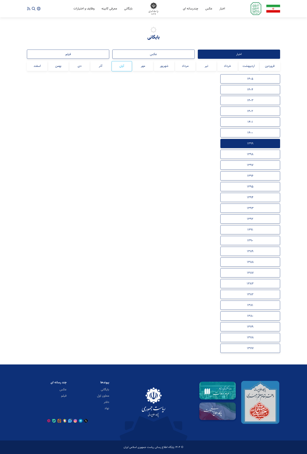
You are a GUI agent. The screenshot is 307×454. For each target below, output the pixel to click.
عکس (208, 8)
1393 (250, 208)
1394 (250, 197)
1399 (250, 143)
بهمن (58, 65)
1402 (250, 111)
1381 (250, 305)
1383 (250, 283)
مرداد (185, 65)
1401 (250, 122)
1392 (250, 219)
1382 (250, 294)
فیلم (68, 54)
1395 (250, 186)
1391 (250, 229)
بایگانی (128, 8)
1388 (250, 262)
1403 (250, 100)
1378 (250, 337)
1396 (250, 175)
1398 (250, 154)
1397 (250, 165)
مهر (143, 65)
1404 (250, 89)
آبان (121, 66)
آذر (100, 65)
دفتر (106, 402)
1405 (250, 78)
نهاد (106, 408)
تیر (206, 65)
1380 (250, 316)
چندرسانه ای (190, 8)
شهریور (164, 65)
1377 (250, 348)
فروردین (270, 65)
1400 (250, 132)
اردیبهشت (249, 65)
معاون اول (103, 395)
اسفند (37, 65)
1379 (250, 326)
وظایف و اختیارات (83, 8)
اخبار (222, 8)
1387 (250, 272)
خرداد (227, 65)
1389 (250, 251)
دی (80, 65)
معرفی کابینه (109, 8)
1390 (250, 240)
